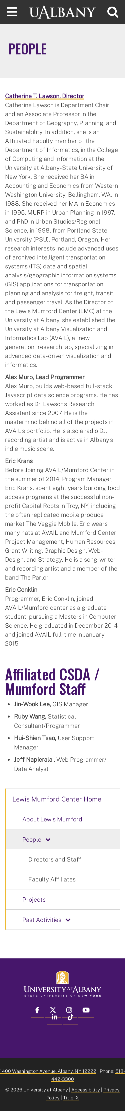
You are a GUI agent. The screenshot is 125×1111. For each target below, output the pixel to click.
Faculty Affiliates (52, 879)
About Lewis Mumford (52, 819)
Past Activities (41, 919)
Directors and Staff (54, 859)
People (31, 839)
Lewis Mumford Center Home (56, 799)
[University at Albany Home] (62, 11)
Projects (34, 899)
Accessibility (85, 1089)
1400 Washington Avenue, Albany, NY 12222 (48, 1071)
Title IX (71, 1097)
